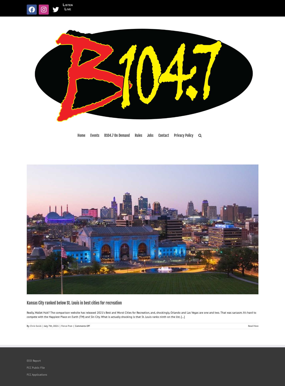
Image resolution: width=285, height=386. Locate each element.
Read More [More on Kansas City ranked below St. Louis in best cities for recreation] (253, 325)
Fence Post (66, 325)
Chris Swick (36, 325)
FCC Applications (37, 374)
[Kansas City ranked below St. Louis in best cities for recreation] (142, 229)
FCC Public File (36, 367)
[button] (200, 135)
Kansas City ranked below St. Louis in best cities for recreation (74, 302)
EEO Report (34, 360)
